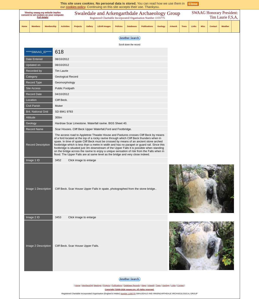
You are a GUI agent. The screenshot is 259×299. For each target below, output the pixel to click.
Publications (147, 26)
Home (24, 26)
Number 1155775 (128, 294)
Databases (132, 26)
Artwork (173, 26)
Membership (50, 26)
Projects (78, 26)
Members (36, 26)
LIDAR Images (104, 26)
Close (193, 4)
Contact (213, 26)
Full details (42, 17)
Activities (65, 26)
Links (193, 26)
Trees (184, 26)
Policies (118, 26)
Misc (203, 26)
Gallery (89, 26)
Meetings (98, 285)
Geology (161, 26)
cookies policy (75, 7)
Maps (143, 285)
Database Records (132, 285)
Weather (225, 26)
